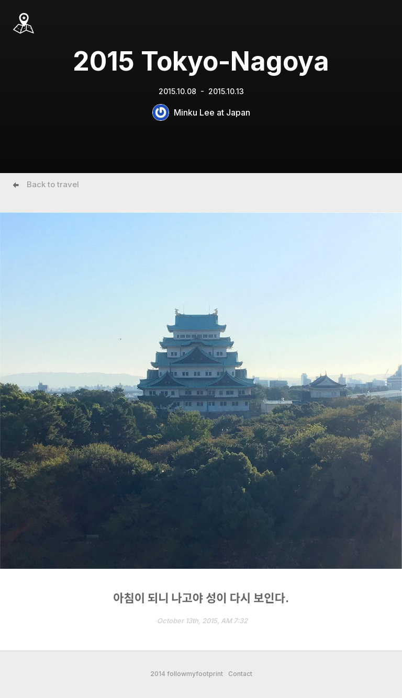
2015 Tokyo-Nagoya (201, 61)
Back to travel (53, 184)
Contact (240, 674)
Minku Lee (194, 112)
